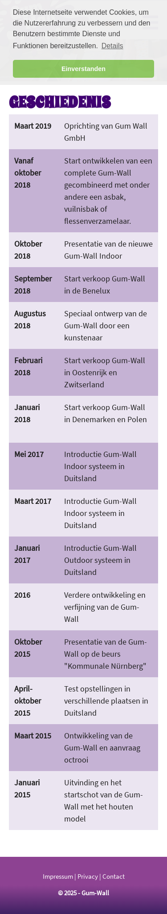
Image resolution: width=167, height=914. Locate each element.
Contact (113, 876)
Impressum (58, 876)
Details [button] (112, 46)
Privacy (87, 876)
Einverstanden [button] (83, 68)
